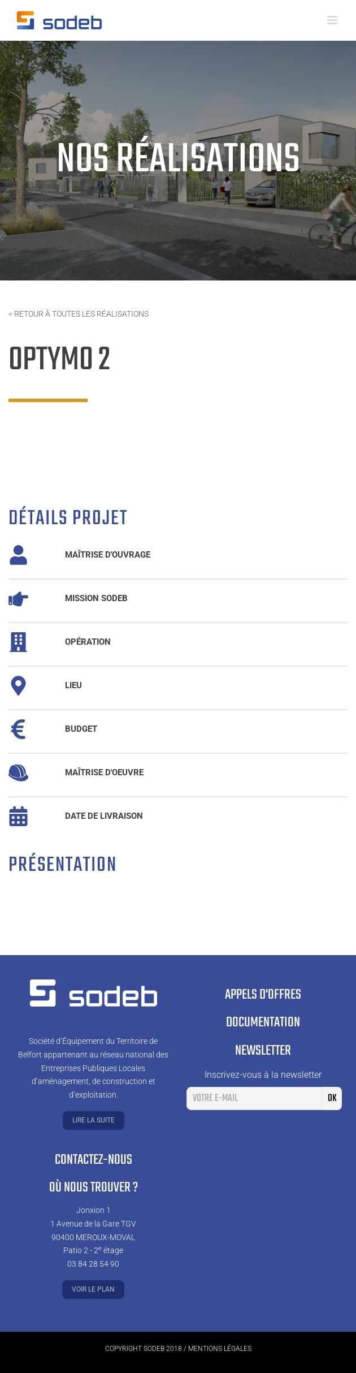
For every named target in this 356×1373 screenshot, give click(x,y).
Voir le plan (93, 1289)
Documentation (263, 1023)
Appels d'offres (263, 995)
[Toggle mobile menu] (333, 20)
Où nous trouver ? (93, 1188)
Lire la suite (93, 1120)
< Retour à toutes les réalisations (78, 313)
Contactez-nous (93, 1160)
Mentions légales (219, 1349)
